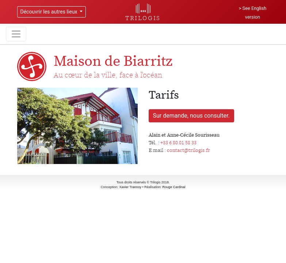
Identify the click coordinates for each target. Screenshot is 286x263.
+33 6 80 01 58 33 (178, 142)
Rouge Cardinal (174, 187)
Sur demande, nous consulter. (191, 115)
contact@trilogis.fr (188, 150)
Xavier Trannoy (130, 187)
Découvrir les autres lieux (49, 12)
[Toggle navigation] (16, 34)
